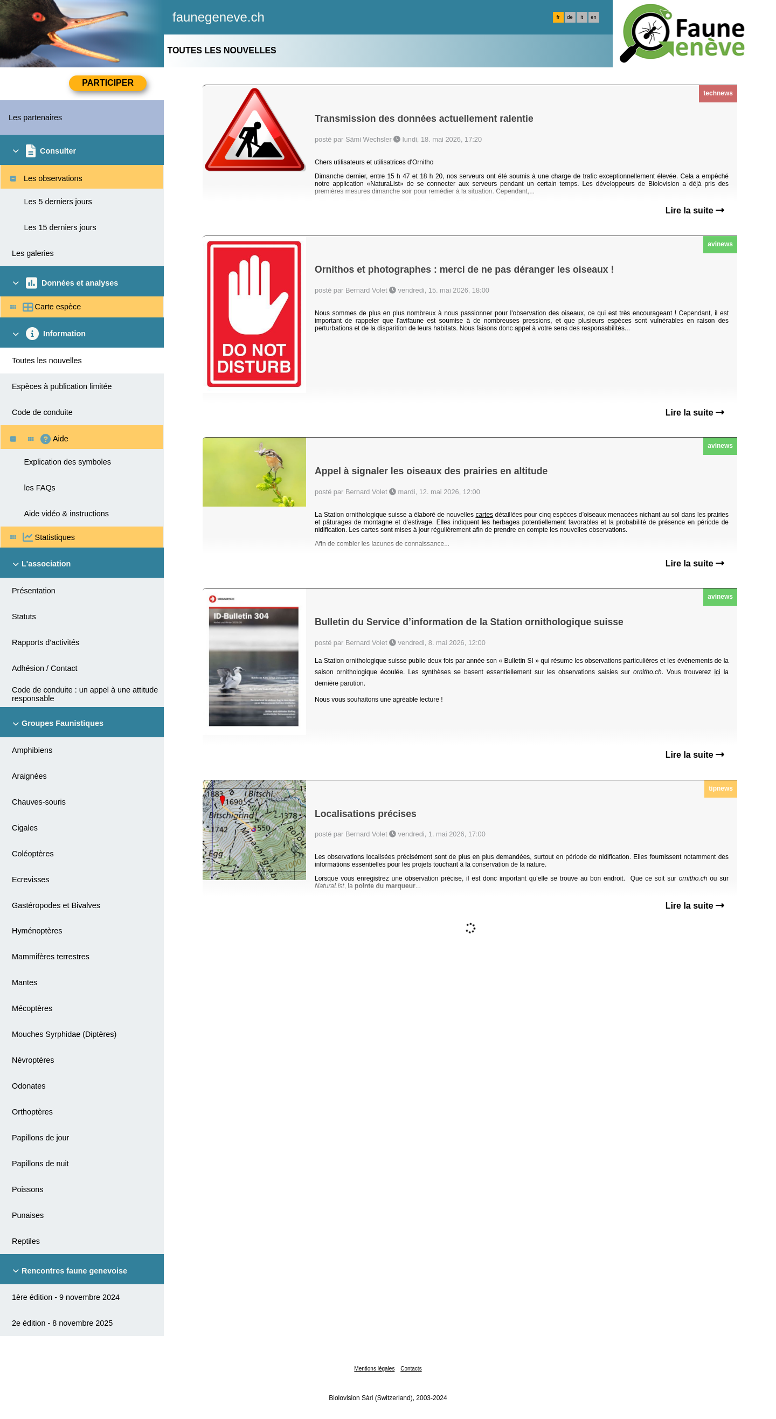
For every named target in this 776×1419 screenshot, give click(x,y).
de (569, 17)
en (593, 17)
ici (717, 672)
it (581, 17)
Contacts (410, 1369)
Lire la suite (695, 210)
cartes (484, 514)
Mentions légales (374, 1369)
